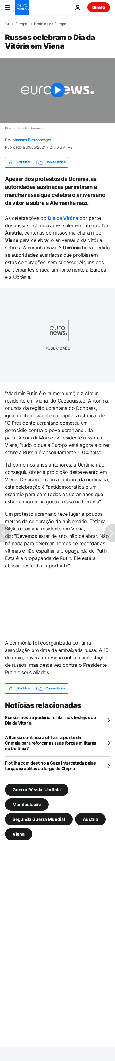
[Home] (7, 24)
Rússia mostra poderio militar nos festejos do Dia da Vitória (50, 720)
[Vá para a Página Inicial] (22, 7)
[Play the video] (57, 90)
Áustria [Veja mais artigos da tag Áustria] (90, 818)
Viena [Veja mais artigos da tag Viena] (19, 833)
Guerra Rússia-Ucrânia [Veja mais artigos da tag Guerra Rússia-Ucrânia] (37, 789)
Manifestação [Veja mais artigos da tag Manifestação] (27, 804)
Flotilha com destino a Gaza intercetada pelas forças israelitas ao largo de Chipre (50, 765)
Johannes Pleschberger (30, 139)
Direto (98, 7)
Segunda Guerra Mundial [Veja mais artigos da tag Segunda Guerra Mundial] (39, 818)
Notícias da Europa (50, 24)
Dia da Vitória (63, 218)
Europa (21, 24)
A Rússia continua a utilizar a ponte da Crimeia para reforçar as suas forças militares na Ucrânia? (50, 743)
